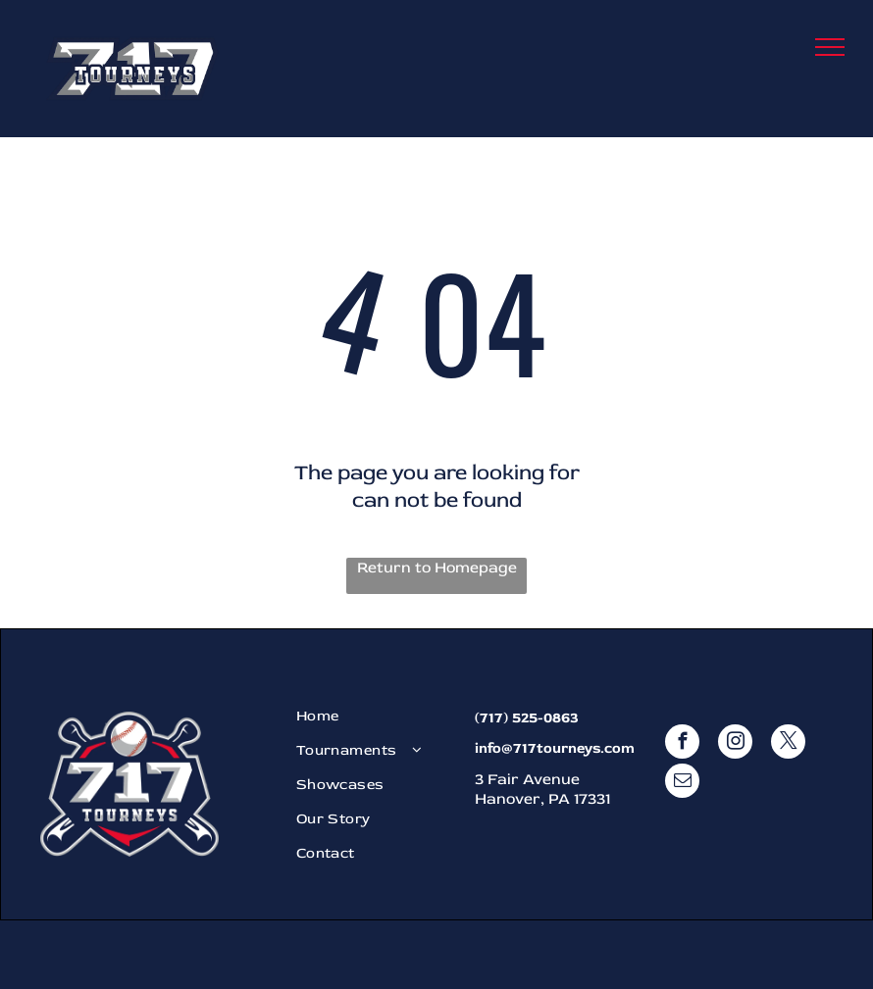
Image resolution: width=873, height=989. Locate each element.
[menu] (829, 47)
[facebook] (682, 744)
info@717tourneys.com (555, 748)
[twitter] (788, 744)
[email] (682, 783)
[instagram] (735, 744)
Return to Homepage (437, 567)
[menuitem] (375, 716)
